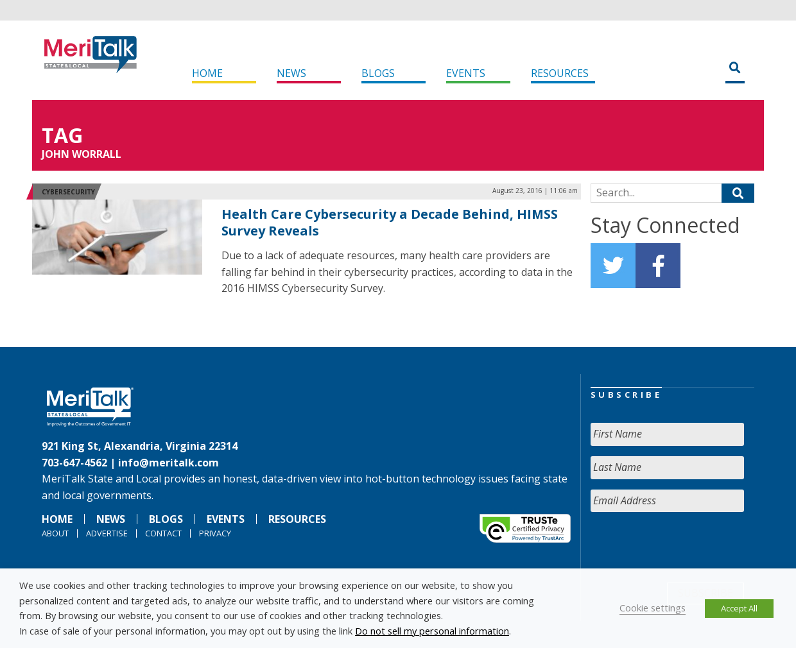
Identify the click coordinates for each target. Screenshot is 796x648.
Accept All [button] (739, 608)
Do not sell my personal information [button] (432, 630)
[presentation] (688, 547)
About (55, 533)
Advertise (107, 533)
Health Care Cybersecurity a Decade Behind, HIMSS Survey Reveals (389, 222)
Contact (163, 533)
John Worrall (81, 154)
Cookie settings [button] (652, 607)
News (291, 73)
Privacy (215, 533)
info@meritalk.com (168, 463)
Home (207, 73)
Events (465, 73)
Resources (560, 73)
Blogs (378, 73)
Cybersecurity (68, 191)
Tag (62, 135)
